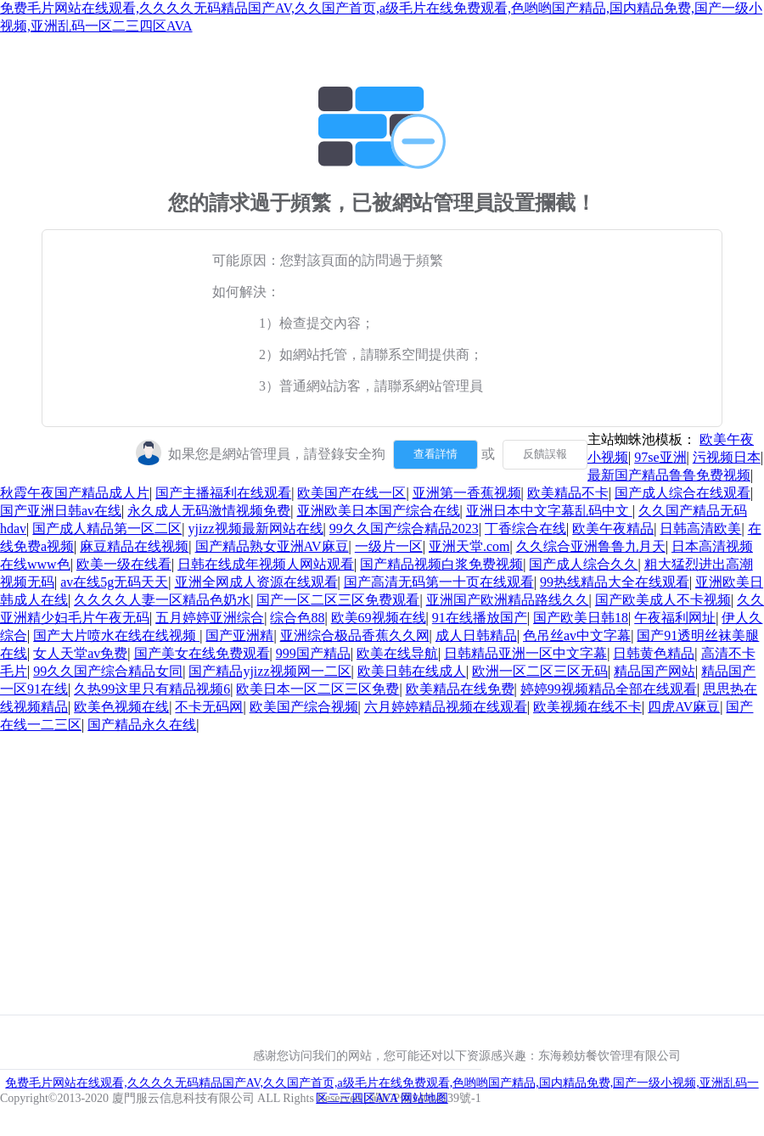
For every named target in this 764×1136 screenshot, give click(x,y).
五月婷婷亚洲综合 (209, 617)
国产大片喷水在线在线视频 (116, 635)
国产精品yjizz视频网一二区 (269, 671)
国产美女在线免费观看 (202, 653)
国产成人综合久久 (583, 564)
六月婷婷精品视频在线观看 (445, 707)
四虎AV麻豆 (684, 707)
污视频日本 (727, 457)
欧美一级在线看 (123, 564)
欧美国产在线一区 (351, 493)
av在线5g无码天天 (114, 582)
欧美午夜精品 (613, 528)
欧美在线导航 (397, 653)
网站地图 (424, 1098)
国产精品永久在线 (141, 724)
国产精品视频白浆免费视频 (441, 564)
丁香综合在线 (525, 528)
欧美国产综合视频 (304, 707)
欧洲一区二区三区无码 (540, 671)
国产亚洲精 (239, 635)
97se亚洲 (660, 457)
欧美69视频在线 (378, 617)
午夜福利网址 (675, 617)
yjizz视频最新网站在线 (255, 528)
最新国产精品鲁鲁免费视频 (668, 475)
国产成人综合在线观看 (682, 493)
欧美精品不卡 (568, 493)
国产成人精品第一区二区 (107, 528)
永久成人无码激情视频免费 (208, 510)
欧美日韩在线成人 (411, 671)
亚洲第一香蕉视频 (467, 493)
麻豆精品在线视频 (134, 546)
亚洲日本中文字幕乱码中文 (549, 510)
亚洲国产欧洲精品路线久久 (507, 600)
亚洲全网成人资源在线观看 (256, 582)
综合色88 (297, 617)
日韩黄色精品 (653, 653)
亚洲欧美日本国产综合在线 (378, 510)
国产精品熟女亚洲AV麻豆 (272, 546)
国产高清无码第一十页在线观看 (439, 582)
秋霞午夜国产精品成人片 (74, 493)
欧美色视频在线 (121, 707)
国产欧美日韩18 (580, 617)
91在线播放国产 (479, 617)
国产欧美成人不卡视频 (663, 600)
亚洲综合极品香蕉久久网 (355, 635)
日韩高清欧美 (700, 528)
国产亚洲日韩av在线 (60, 510)
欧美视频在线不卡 (587, 707)
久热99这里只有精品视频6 (152, 689)
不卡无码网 (209, 707)
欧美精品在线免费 (460, 689)
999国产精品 (313, 653)
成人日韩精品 (476, 635)
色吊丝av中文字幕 (577, 635)
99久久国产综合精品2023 (404, 528)
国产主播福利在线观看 (223, 493)
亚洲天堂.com (469, 546)
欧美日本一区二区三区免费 (317, 689)
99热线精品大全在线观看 (614, 582)
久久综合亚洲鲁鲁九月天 (591, 546)
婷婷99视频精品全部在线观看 (608, 689)
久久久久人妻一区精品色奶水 (162, 600)
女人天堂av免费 (80, 653)
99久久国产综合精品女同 (108, 671)
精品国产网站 (654, 671)
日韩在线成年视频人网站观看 (265, 564)
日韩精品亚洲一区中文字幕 (525, 653)
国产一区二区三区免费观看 (337, 600)
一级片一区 (389, 546)
